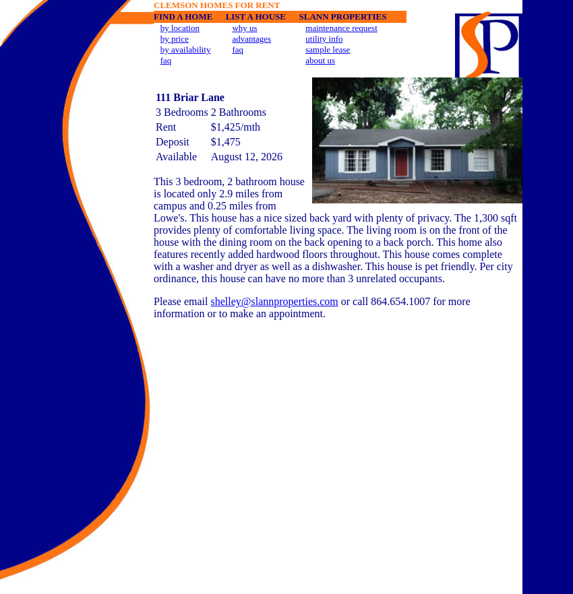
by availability (185, 49)
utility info (323, 39)
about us (320, 60)
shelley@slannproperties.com (274, 301)
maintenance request (341, 28)
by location (180, 28)
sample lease (327, 49)
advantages (251, 39)
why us (244, 28)
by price (174, 39)
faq (166, 60)
